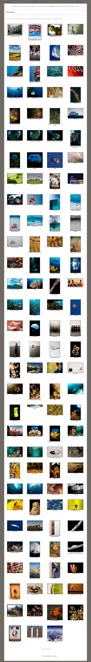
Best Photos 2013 (67, 6)
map (90, 1)
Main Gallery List (26, 1)
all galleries (17, 1)
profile (11, 1)
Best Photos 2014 (75, 6)
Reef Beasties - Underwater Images (19, 6)
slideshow (85, 1)
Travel (29, 6)
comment (43, 649)
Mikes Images (45, 6)
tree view (73, 1)
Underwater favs (58, 6)
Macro (33, 6)
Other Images (38, 6)
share (48, 649)
